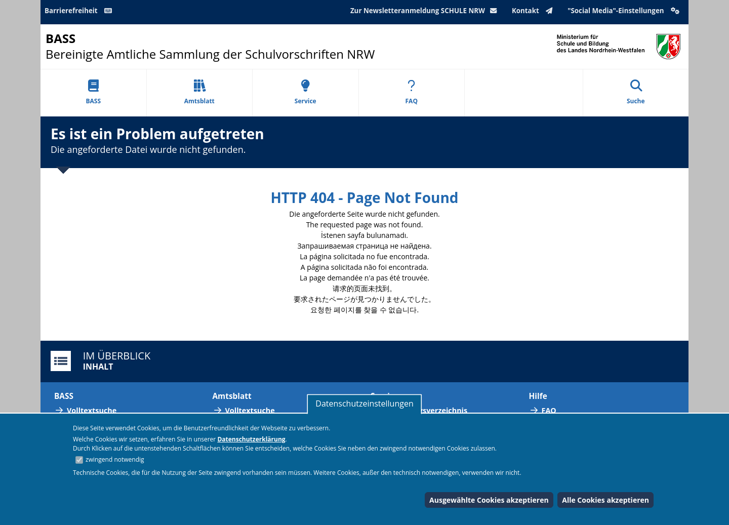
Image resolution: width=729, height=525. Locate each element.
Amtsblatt (199, 92)
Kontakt (534, 10)
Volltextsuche (91, 410)
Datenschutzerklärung (251, 439)
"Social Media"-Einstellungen (625, 10)
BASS (93, 92)
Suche (636, 92)
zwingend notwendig (115, 459)
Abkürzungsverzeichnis (425, 410)
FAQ (412, 92)
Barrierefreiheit (80, 10)
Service (305, 92)
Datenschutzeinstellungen (364, 403)
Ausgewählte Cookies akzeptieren (489, 500)
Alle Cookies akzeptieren (605, 500)
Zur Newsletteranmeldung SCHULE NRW (425, 10)
